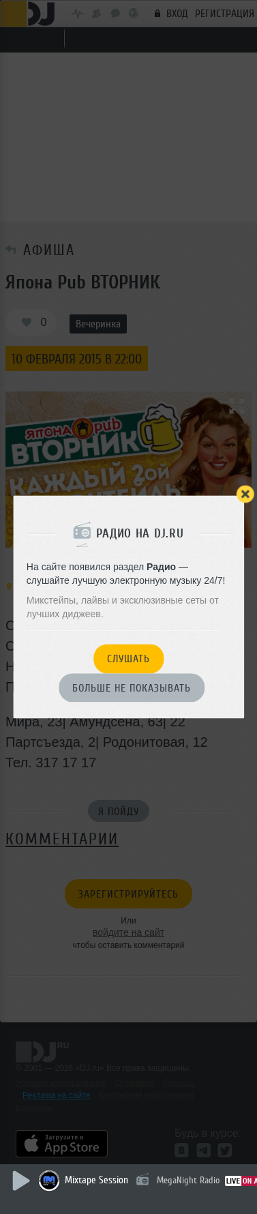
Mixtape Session (96, 1180)
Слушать (128, 659)
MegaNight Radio (188, 1180)
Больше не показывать (131, 688)
